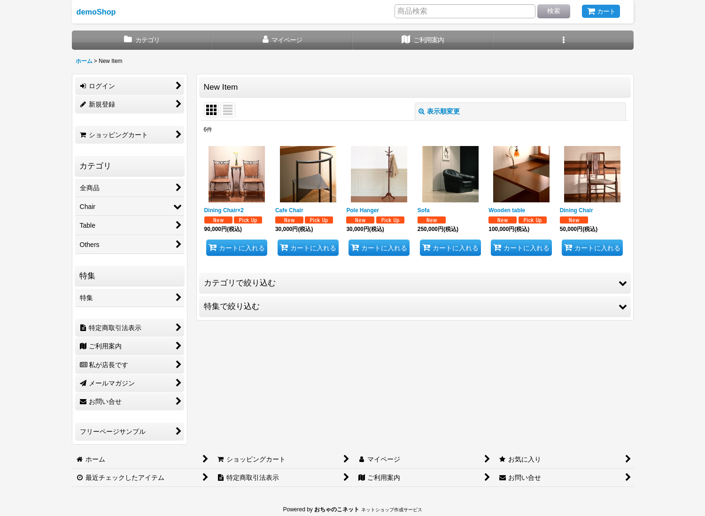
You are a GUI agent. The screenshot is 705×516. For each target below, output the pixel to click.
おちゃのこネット (336, 509)
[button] (563, 40)
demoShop (96, 12)
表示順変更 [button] (439, 111)
